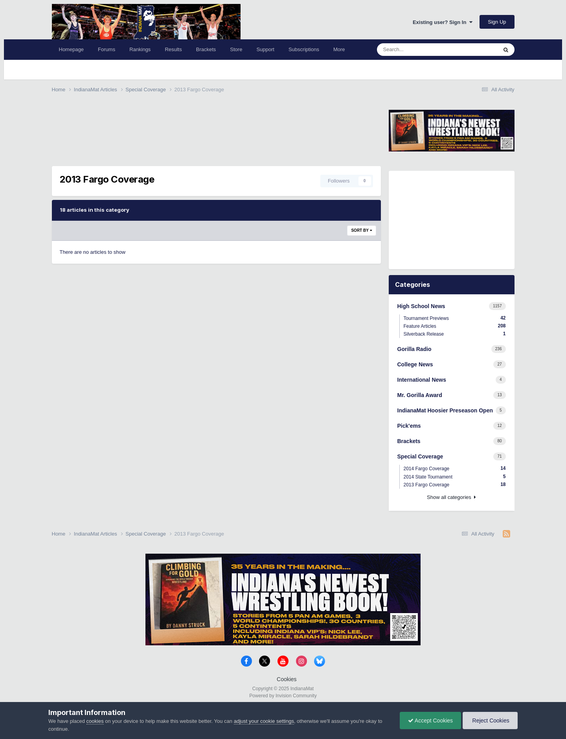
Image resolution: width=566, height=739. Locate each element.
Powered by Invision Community (282, 695)
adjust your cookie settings (264, 721)
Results (173, 49)
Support (265, 49)
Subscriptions (304, 49)
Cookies (287, 679)
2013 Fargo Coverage (455, 484)
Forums (106, 49)
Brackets (206, 49)
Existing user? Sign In (442, 22)
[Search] (421, 49)
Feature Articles (455, 326)
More (339, 49)
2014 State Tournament (455, 476)
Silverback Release (455, 334)
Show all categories (451, 497)
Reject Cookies (490, 720)
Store (236, 49)
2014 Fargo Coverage (455, 468)
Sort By (361, 230)
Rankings (140, 49)
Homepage (71, 49)
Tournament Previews (455, 318)
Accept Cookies (430, 720)
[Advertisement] (195, 122)
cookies (95, 721)
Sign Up (497, 22)
